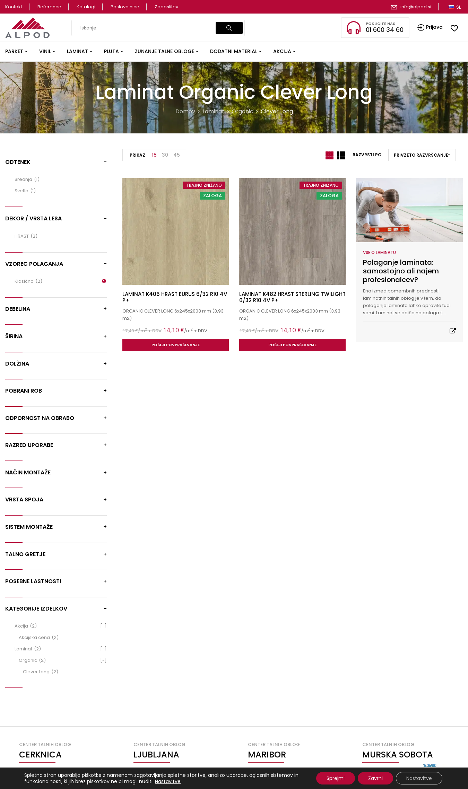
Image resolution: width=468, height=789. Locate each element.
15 (154, 154)
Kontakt (13, 6)
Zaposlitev (166, 6)
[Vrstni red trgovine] (422, 155)
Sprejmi (336, 778)
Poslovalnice (125, 6)
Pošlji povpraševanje (175, 345)
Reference (49, 6)
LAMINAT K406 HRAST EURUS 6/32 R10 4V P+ (174, 297)
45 (176, 154)
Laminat (213, 111)
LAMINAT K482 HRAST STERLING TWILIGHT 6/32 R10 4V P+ (292, 297)
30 (165, 154)
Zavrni (375, 778)
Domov (185, 111)
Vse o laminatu (379, 252)
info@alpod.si (415, 6)
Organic (242, 111)
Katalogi (86, 6)
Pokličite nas (380, 23)
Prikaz (137, 155)
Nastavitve (168, 781)
